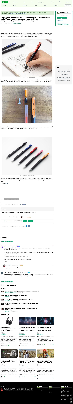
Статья (68, 78)
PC (57, 69)
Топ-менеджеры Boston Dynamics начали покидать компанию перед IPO (22, 291)
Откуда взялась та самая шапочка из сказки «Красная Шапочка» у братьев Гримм (44, 361)
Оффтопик (7, 296)
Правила (62, 388)
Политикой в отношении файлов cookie (18, 13)
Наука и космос (22, 334)
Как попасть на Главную (61, 23)
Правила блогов (60, 20)
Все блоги (67, 5)
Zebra (6, 183)
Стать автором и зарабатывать (63, 24)
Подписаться (30, 220)
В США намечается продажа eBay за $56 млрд (16, 295)
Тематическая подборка (62, 80)
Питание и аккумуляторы (10, 306)
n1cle (3, 376)
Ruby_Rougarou (22, 345)
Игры (32, 2)
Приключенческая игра (61, 77)
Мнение (59, 72)
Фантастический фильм (64, 81)
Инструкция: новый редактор (66, 390)
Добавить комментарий (7, 241)
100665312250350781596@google (10, 272)
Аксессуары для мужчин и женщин (11, 199)
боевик (59, 71)
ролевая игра (68, 77)
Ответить (5, 261)
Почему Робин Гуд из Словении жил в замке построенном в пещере (9, 361)
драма (62, 71)
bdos (39, 378)
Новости (14, 5)
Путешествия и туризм (5, 366)
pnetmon (6, 246)
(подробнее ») (23, 204)
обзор (68, 72)
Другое (65, 71)
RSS (21, 220)
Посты (50, 388)
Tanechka (21, 376)
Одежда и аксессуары (17, 23)
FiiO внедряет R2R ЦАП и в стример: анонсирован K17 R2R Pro (19, 299)
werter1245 (25, 217)
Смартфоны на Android (62, 78)
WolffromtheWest (5, 345)
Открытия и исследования (64, 74)
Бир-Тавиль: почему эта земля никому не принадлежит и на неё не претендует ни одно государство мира (27, 362)
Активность (51, 392)
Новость (64, 72)
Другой (68, 71)
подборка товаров (64, 75)
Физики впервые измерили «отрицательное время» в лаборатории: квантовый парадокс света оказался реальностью (44, 330)
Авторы (45, 5)
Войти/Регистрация (40, 390)
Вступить (25, 220)
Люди (50, 391)
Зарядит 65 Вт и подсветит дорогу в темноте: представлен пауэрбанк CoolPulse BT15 (21, 304)
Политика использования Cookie (66, 394)
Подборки (25, 5)
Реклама (62, 392)
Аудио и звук (7, 300)
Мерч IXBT (56, 5)
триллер (68, 80)
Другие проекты (42, 2)
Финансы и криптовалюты (10, 292)
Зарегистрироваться (40, 388)
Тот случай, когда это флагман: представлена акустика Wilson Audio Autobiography (21, 309)
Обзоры (4, 5)
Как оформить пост (60, 21)
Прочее (35, 5)
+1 (52, 246)
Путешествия (15, 2)
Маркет (24, 2)
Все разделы (51, 390)
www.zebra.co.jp (32, 77)
